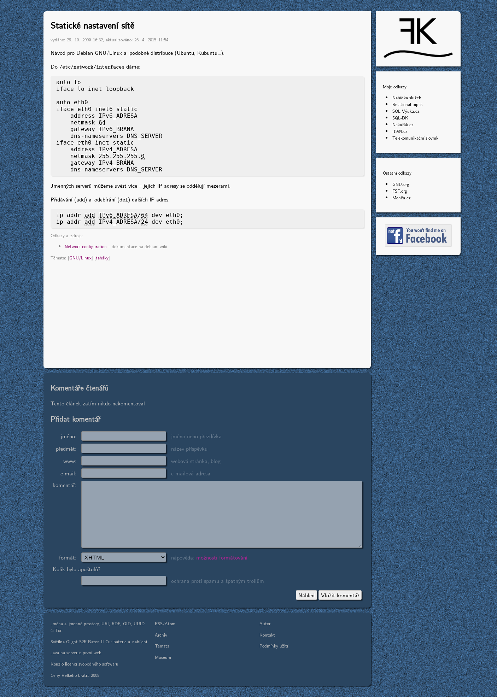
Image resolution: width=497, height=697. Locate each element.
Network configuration (86, 246)
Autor (264, 623)
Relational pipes (407, 104)
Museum (163, 657)
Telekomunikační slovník (415, 137)
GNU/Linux (80, 257)
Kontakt (267, 634)
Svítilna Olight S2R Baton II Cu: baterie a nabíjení (99, 641)
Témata (162, 645)
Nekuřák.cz (403, 124)
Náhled (306, 595)
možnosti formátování (221, 557)
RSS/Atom (165, 623)
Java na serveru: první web (76, 652)
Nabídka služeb (406, 97)
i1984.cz (400, 131)
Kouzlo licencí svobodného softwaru (84, 663)
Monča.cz (401, 197)
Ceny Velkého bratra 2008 (75, 675)
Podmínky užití (273, 645)
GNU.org (400, 184)
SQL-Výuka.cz (406, 110)
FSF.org (399, 190)
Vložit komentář (340, 595)
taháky (102, 257)
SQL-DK (400, 117)
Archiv (161, 634)
